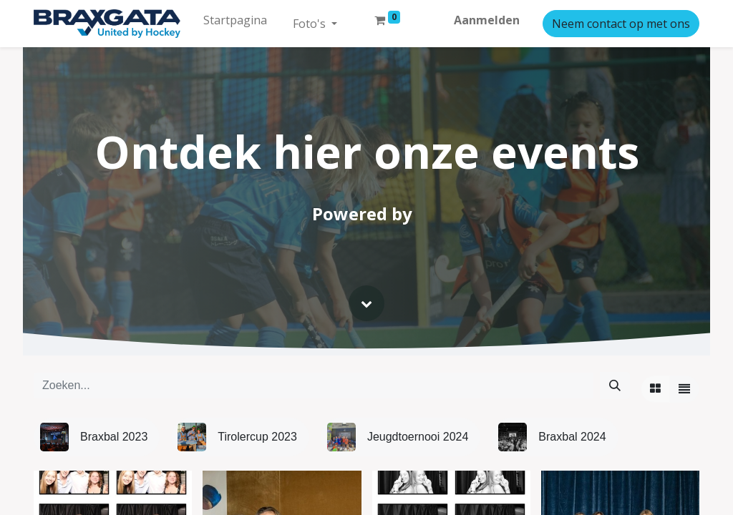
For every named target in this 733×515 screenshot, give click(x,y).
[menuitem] (235, 20)
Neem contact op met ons (621, 23)
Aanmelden (487, 20)
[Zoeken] (615, 384)
